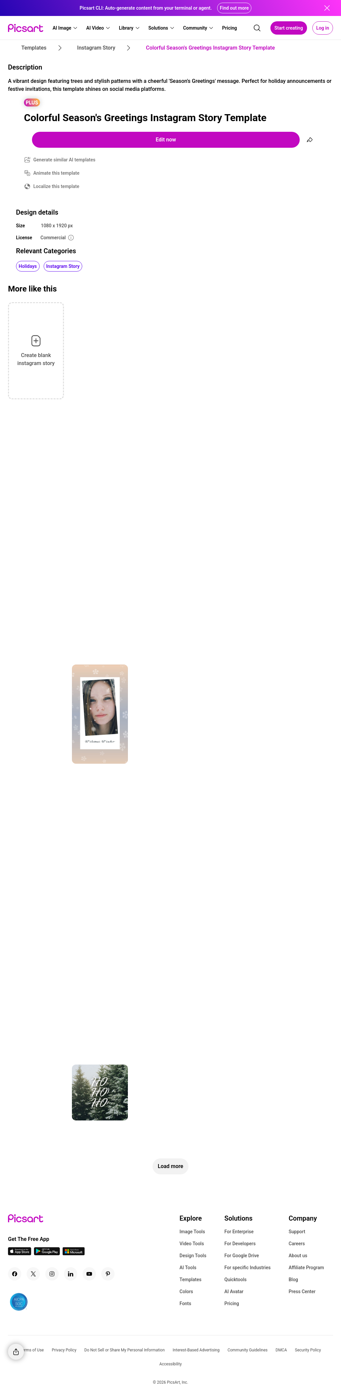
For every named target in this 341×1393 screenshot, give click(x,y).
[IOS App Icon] (19, 1253)
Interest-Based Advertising (196, 1350)
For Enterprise (239, 1231)
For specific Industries (247, 1267)
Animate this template (56, 173)
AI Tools (187, 1267)
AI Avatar (233, 1291)
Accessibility (170, 1364)
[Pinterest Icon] (108, 1274)
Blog (293, 1279)
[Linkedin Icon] (70, 1274)
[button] (65, 28)
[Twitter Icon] (33, 1274)
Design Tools (192, 1255)
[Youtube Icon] (89, 1274)
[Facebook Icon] (14, 1274)
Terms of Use (32, 1350)
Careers (297, 1243)
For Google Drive (241, 1255)
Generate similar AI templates (64, 159)
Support (297, 1231)
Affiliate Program (306, 1267)
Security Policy (308, 1350)
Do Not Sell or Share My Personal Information (124, 1350)
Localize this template (56, 186)
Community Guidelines (247, 1350)
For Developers (240, 1243)
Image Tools (192, 1231)
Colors (186, 1291)
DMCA (281, 1350)
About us (298, 1255)
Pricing (231, 1303)
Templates (190, 1279)
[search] (257, 28)
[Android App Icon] (47, 1253)
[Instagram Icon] (52, 1274)
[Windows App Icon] (74, 1253)
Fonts (185, 1303)
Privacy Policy (64, 1350)
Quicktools (235, 1279)
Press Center (302, 1291)
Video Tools (191, 1243)
